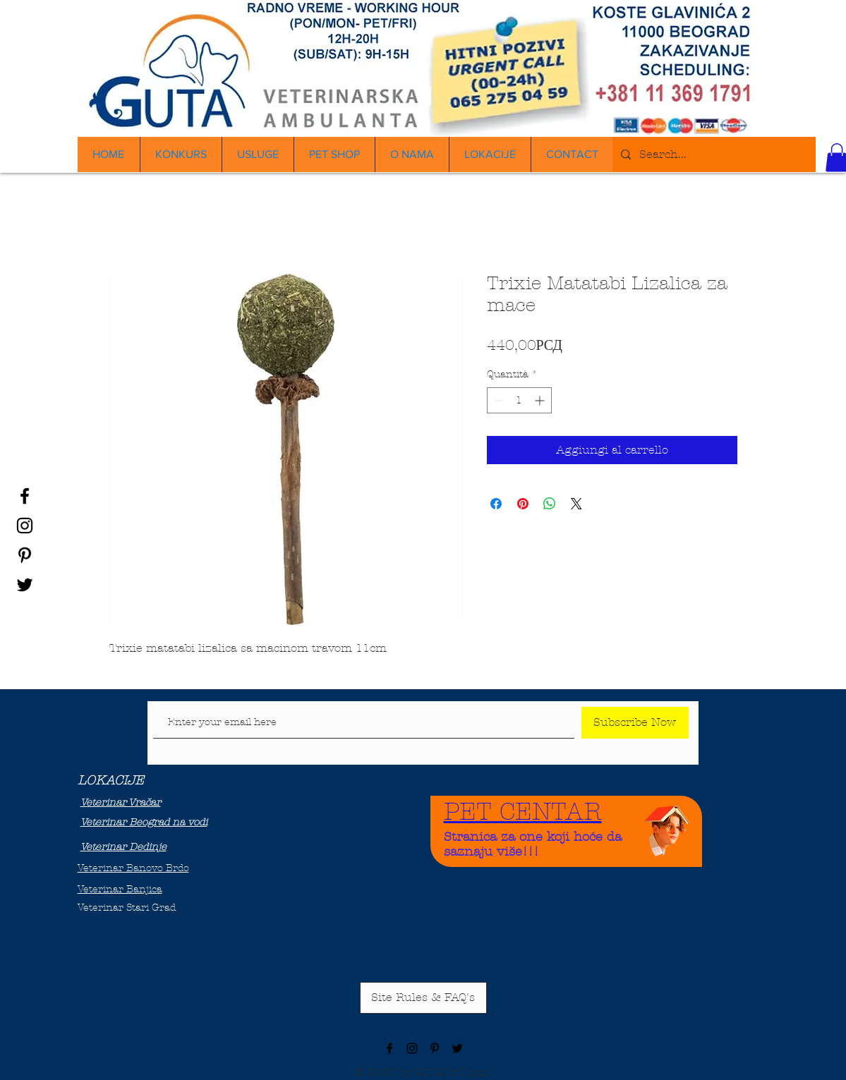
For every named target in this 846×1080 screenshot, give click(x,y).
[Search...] (712, 154)
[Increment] (541, 400)
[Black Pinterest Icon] (24, 555)
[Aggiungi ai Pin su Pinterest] (522, 503)
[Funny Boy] (667, 827)
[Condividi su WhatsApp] (549, 503)
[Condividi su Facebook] (496, 503)
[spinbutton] (519, 400)
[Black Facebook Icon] (24, 495)
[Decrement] (498, 400)
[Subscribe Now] (635, 723)
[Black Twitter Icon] (24, 584)
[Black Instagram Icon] (24, 525)
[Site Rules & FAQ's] (423, 998)
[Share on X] (576, 503)
